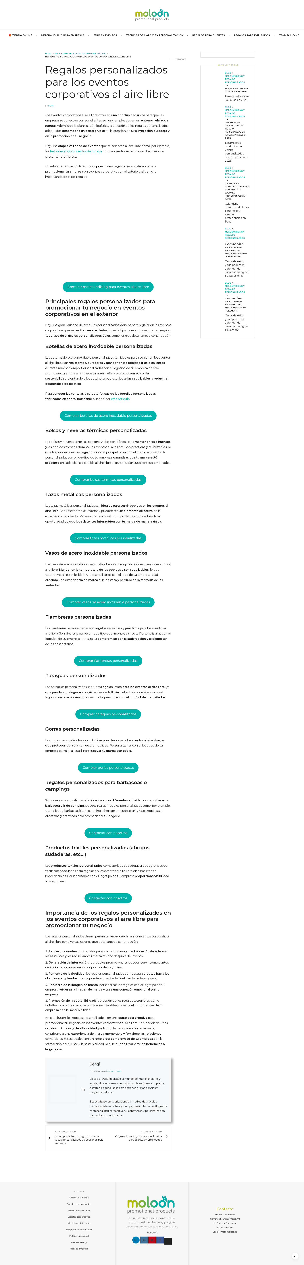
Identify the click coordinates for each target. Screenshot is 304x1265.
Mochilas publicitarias (79, 1223)
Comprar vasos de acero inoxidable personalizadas (108, 602)
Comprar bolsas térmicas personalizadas (108, 480)
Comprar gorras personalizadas (108, 768)
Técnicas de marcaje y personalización (154, 35)
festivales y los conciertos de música (76, 151)
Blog (48, 53)
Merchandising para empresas (62, 35)
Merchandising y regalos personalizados (80, 53)
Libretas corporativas (79, 1216)
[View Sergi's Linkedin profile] (83, 1089)
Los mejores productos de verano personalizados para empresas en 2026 (236, 151)
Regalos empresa (79, 1248)
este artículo (120, 399)
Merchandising (79, 1242)
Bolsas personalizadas (79, 1210)
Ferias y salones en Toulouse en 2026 (237, 98)
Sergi (51, 106)
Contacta (79, 1191)
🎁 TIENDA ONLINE (20, 35)
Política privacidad (79, 1236)
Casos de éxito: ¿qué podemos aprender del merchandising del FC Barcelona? (237, 268)
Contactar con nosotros (108, 833)
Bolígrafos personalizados (79, 1229)
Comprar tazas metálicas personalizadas (108, 538)
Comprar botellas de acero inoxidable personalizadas (108, 416)
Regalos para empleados (252, 35)
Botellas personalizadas (79, 1204)
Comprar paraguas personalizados (108, 714)
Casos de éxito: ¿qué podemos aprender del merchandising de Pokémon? (236, 322)
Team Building (289, 35)
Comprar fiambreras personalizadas (108, 661)
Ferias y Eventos (105, 35)
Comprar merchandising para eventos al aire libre (108, 287)
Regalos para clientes (208, 35)
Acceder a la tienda (79, 1197)
